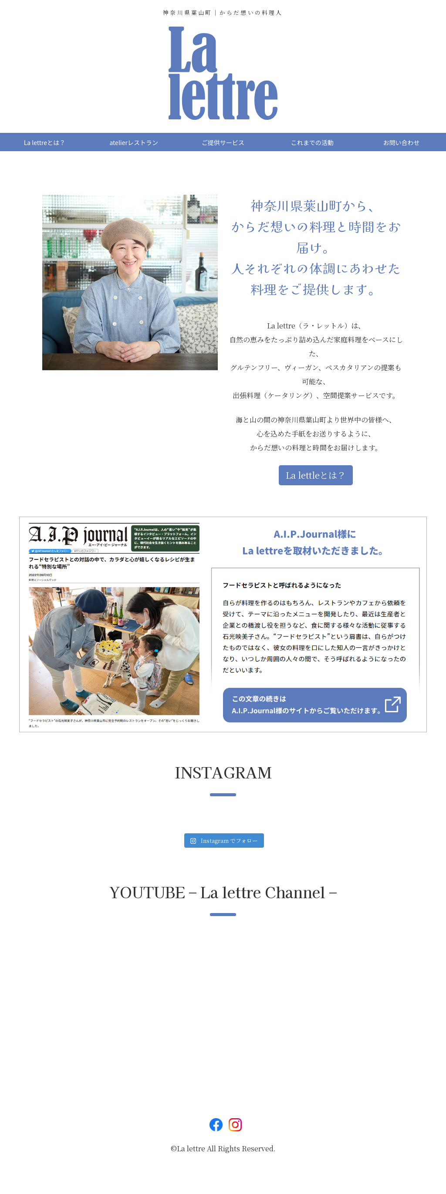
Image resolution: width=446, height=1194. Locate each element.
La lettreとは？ (44, 142)
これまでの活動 (312, 142)
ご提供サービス (223, 142)
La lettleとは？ (316, 475)
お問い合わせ (401, 142)
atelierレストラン (133, 142)
